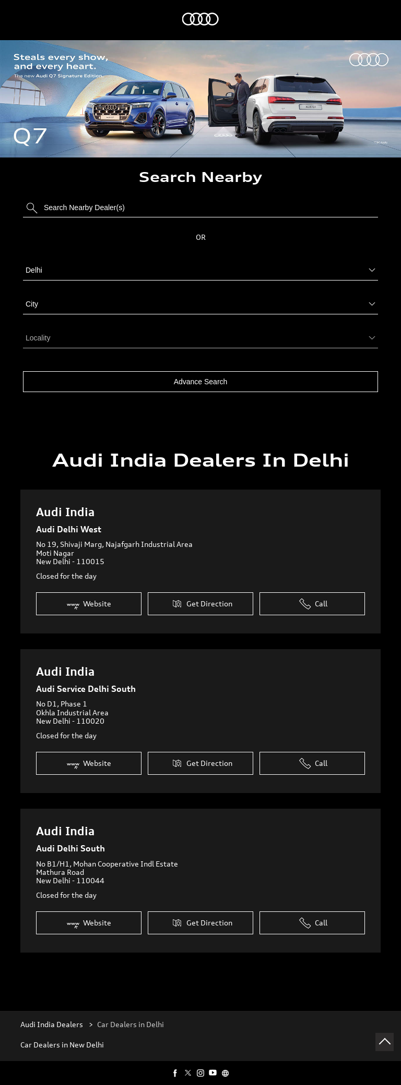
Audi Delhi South (70, 844)
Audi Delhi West (68, 525)
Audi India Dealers (52, 1020)
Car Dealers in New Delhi (62, 1041)
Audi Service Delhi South (86, 684)
